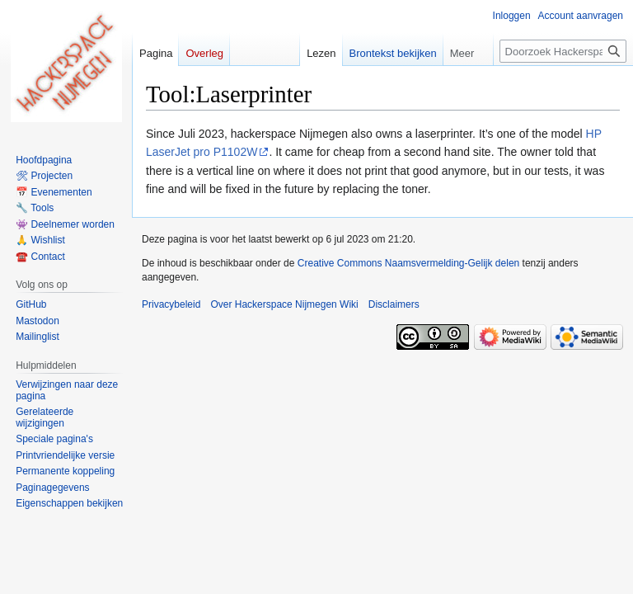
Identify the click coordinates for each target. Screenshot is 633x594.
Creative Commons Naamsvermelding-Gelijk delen (408, 263)
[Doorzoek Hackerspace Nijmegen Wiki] (562, 51)
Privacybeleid (171, 304)
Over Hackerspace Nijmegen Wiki (284, 304)
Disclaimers (394, 304)
